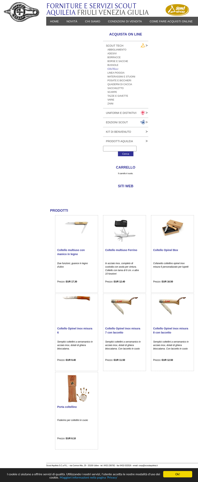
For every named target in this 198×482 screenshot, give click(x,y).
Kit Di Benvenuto (118, 131)
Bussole (113, 65)
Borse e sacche (118, 61)
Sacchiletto (116, 88)
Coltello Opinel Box (165, 250)
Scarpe (112, 92)
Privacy (56, 30)
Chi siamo (92, 21)
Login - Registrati (84, 30)
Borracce (114, 57)
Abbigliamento (117, 49)
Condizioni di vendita (125, 21)
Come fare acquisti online (171, 21)
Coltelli (113, 69)
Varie (111, 99)
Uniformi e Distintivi (121, 112)
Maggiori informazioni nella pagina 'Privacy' (89, 478)
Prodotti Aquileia (119, 141)
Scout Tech (115, 45)
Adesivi (112, 53)
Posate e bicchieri (119, 80)
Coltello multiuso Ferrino (121, 250)
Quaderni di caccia (120, 84)
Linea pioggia (116, 72)
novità (72, 21)
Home (54, 21)
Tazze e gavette (118, 96)
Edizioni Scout (117, 122)
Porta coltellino (67, 406)
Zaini (111, 103)
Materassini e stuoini (121, 76)
